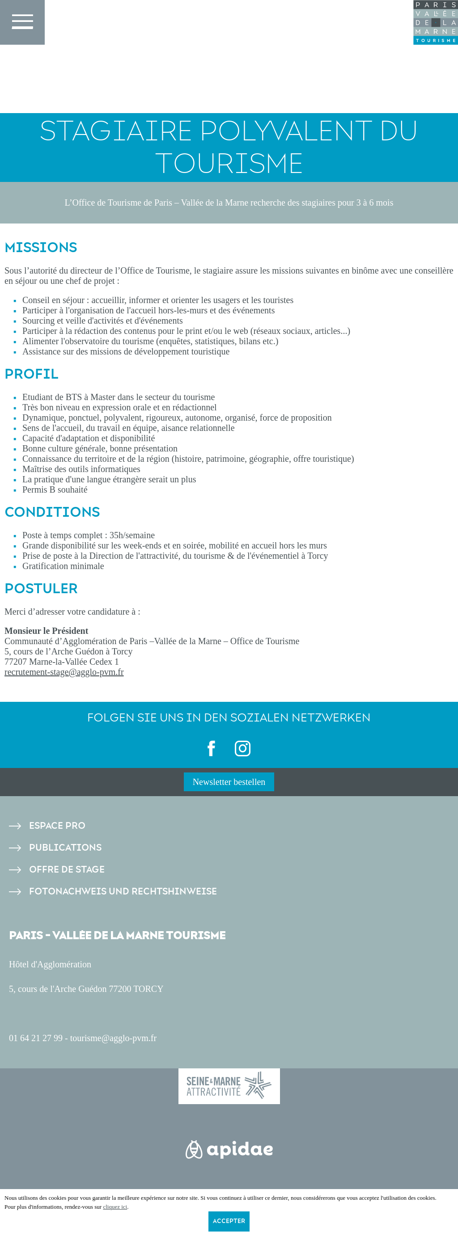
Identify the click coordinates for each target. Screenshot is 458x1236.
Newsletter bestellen (229, 782)
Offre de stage (67, 869)
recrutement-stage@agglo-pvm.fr (64, 672)
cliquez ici (115, 1206)
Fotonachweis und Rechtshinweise (123, 891)
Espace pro (57, 825)
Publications (65, 847)
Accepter (229, 1221)
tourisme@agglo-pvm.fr (113, 1038)
